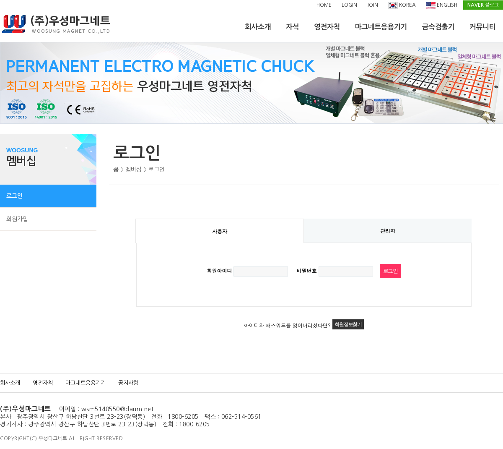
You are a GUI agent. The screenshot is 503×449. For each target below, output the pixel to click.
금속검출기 (438, 27)
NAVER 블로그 (483, 5)
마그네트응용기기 (381, 27)
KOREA (402, 5)
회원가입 (17, 219)
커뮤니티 (482, 27)
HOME (324, 5)
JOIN (372, 5)
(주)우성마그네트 (25, 409)
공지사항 (128, 383)
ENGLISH (441, 5)
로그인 (14, 196)
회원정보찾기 (348, 324)
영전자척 (327, 27)
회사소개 (258, 27)
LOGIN (349, 5)
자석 (292, 27)
